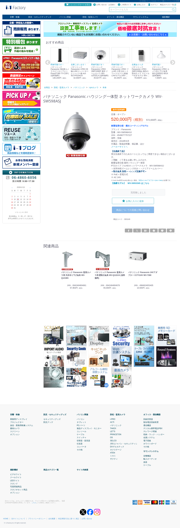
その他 (79, 449)
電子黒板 (147, 440)
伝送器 (79, 443)
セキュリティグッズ (52, 419)
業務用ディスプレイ (18, 419)
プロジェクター (16, 422)
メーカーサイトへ (119, 147)
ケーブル (80, 434)
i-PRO (112, 419)
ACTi (112, 422)
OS (111, 437)
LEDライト (15, 480)
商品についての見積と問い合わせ (133, 209)
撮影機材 (166, 17)
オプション (15, 434)
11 (18, 199)
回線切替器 (148, 419)
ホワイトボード (150, 443)
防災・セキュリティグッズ (39, 17)
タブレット (81, 422)
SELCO (113, 440)
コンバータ (81, 446)
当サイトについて (18, 518)
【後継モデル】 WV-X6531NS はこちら (130, 183)
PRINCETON (115, 434)
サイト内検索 (82, 470)
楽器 (145, 462)
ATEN (112, 452)
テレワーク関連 (150, 431)
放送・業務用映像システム (21, 425)
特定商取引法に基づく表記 (68, 518)
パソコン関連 (65, 17)
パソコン (80, 419)
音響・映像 (15, 17)
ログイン (153, 4)
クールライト (16, 477)
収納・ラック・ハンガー (153, 434)
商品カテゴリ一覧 (168, 5)
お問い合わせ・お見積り (104, 4)
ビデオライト (16, 474)
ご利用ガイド (124, 4)
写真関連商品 (16, 486)
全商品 (47, 87)
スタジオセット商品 (18, 489)
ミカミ (113, 456)
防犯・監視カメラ (90, 17)
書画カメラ (15, 428)
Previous (47, 62)
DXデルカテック (117, 446)
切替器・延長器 (83, 440)
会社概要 (51, 518)
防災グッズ (48, 422)
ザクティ (114, 459)
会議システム (149, 437)
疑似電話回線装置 (151, 422)
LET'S (112, 431)
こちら (34, 502)
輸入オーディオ (150, 459)
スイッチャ (81, 437)
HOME (5, 518)
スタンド (14, 483)
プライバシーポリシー (37, 518)
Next (172, 62)
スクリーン (15, 431)
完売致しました (138, 192)
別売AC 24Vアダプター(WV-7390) (150, 180)
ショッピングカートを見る (78, 4)
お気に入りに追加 (133, 200)
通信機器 (147, 425)
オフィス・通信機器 (115, 17)
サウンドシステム (140, 17)
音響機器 (147, 456)
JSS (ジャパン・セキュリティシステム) (127, 443)
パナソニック (115, 425)
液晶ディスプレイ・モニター (89, 428)
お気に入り (139, 4)
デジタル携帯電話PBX (152, 428)
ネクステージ (115, 449)
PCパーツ (81, 425)
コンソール (81, 431)
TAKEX (113, 428)
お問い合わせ (87, 518)
